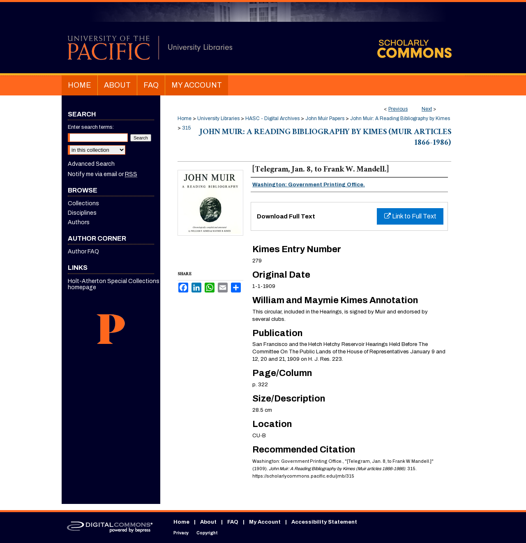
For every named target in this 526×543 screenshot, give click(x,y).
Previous (398, 109)
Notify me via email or (102, 174)
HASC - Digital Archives (272, 118)
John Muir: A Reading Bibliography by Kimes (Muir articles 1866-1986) (325, 138)
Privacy (181, 533)
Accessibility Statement (324, 522)
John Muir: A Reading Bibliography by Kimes (400, 118)
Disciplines (82, 213)
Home (184, 118)
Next (427, 109)
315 (186, 128)
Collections (83, 203)
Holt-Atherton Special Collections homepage (113, 284)
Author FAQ (83, 251)
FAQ (232, 522)
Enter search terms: (91, 127)
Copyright (207, 533)
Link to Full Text (410, 216)
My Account (265, 522)
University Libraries (218, 118)
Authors (79, 222)
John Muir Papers (324, 118)
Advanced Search (91, 164)
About (208, 522)
